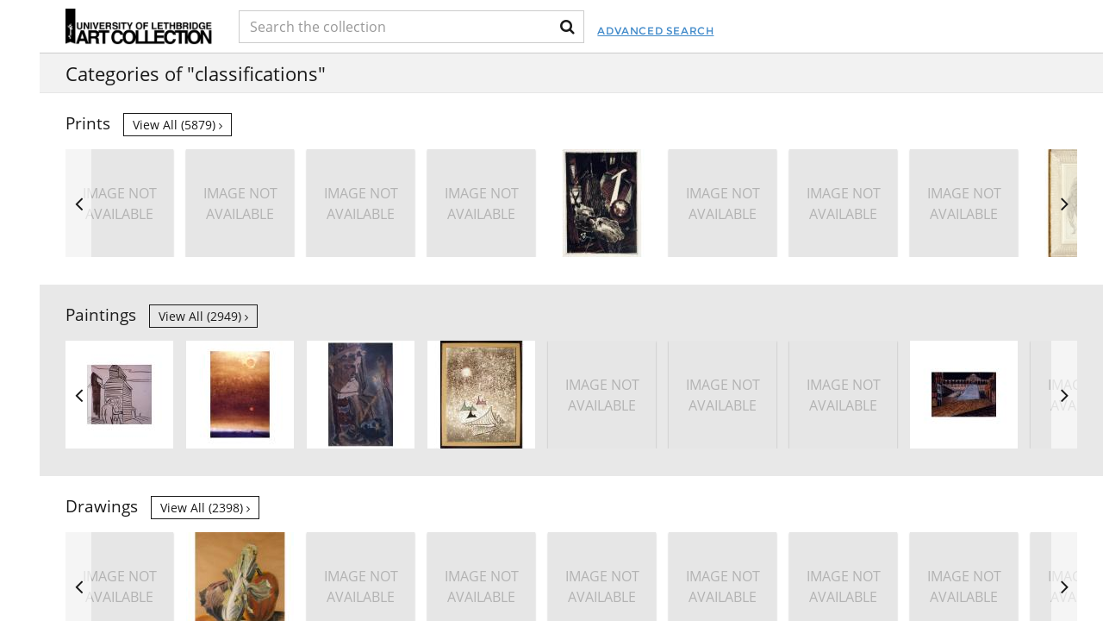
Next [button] (1064, 203)
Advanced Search (655, 30)
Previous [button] (78, 203)
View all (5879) (177, 124)
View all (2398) (205, 507)
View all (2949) (203, 316)
